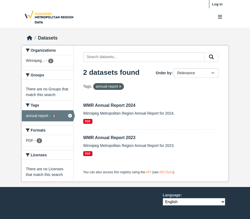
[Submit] (211, 57)
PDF (88, 121)
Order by (163, 73)
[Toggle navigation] (220, 17)
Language (171, 195)
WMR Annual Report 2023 (109, 137)
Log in (217, 4)
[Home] (29, 38)
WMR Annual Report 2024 (109, 105)
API (148, 172)
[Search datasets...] (144, 57)
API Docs (166, 172)
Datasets (48, 38)
